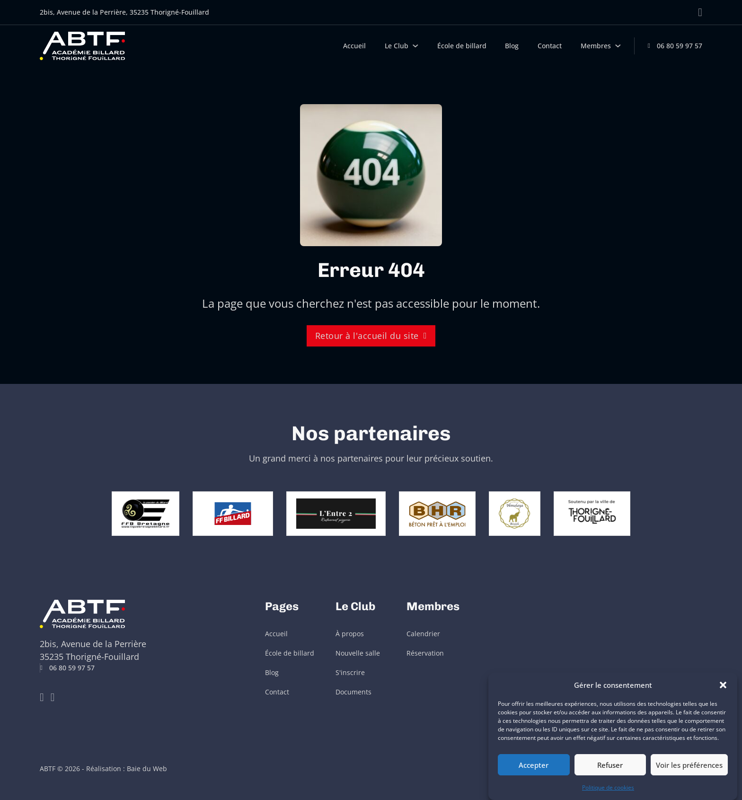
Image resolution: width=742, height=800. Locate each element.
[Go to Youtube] (42, 697)
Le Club (396, 46)
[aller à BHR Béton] (478, 512)
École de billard (461, 46)
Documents (353, 692)
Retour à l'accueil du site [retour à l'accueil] (371, 335)
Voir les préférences (689, 765)
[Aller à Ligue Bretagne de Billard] (104, 512)
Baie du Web (147, 768)
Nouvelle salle (358, 653)
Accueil (354, 46)
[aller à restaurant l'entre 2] (376, 512)
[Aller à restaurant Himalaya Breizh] (555, 512)
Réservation (425, 653)
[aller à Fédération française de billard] (233, 512)
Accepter (533, 765)
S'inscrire (350, 672)
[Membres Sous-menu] (618, 46)
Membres (596, 46)
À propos (350, 634)
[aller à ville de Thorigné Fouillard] (633, 512)
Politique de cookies (608, 787)
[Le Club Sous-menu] (415, 46)
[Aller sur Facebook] (700, 12)
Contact (550, 46)
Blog (512, 46)
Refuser (610, 765)
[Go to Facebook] (53, 697)
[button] (723, 685)
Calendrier (423, 634)
